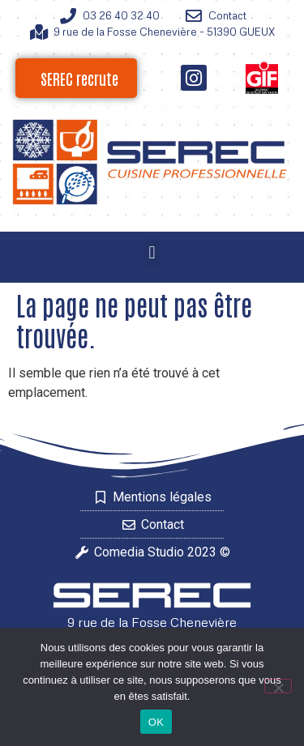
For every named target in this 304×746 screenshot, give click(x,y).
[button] (152, 253)
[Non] (278, 686)
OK (156, 722)
